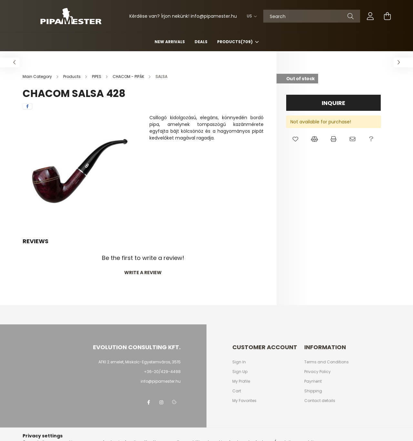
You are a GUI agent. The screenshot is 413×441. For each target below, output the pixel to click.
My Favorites (244, 400)
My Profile (241, 381)
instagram (161, 402)
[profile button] (370, 16)
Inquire (333, 103)
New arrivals (170, 41)
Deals (201, 41)
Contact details (319, 400)
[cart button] (387, 16)
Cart (236, 391)
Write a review (143, 272)
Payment (313, 381)
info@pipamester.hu (161, 381)
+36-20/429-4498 (162, 371)
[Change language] (250, 16)
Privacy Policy (317, 371)
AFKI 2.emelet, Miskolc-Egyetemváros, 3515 (139, 362)
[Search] (311, 16)
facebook (148, 402)
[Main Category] (38, 76)
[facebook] (27, 106)
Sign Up (239, 371)
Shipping (313, 391)
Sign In (239, 362)
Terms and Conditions (326, 362)
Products (235, 41)
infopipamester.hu (214, 16)
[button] (295, 139)
